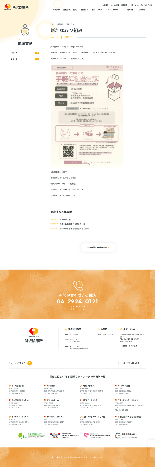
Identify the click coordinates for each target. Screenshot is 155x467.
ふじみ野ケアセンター (91, 400)
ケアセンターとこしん (115, 9)
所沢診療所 (51, 386)
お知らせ (69, 24)
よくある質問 (115, 5)
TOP (52, 24)
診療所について (145, 9)
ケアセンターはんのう (55, 417)
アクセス (136, 5)
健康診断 (84, 9)
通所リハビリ (97, 9)
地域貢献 (60, 24)
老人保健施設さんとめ (20, 400)
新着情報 (105, 5)
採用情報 (124, 5)
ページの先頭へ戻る (131, 363)
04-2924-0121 (77, 301)
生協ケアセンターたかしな (128, 400)
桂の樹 (130, 9)
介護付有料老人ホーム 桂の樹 (94, 417)
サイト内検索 (147, 5)
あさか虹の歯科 (124, 386)
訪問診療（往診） (70, 9)
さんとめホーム (53, 400)
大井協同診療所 (88, 386)
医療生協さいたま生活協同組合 (129, 417)
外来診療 (56, 9)
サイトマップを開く (20, 363)
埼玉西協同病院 (17, 386)
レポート (25, 59)
